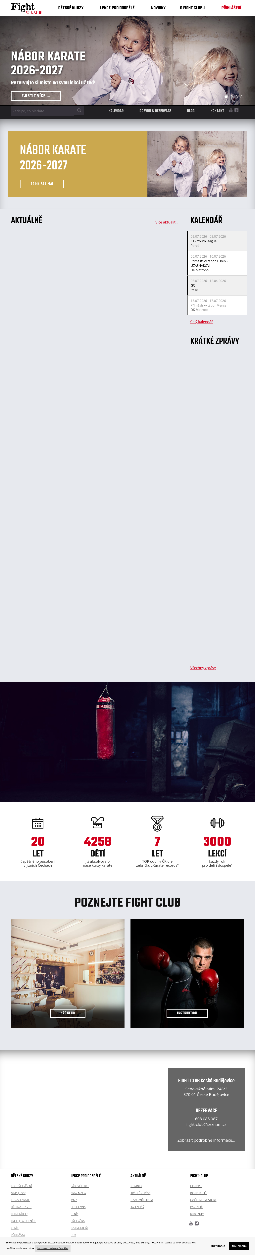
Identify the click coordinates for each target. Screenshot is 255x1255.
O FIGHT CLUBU (193, 8)
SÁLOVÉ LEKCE (80, 1186)
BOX (73, 1235)
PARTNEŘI (196, 1207)
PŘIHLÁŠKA (18, 1235)
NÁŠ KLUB (68, 1013)
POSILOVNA (78, 1207)
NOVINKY (158, 8)
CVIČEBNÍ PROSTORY (203, 1200)
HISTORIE (196, 1186)
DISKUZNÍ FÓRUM (141, 1200)
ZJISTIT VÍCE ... (36, 96)
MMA (74, 1200)
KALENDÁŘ (116, 111)
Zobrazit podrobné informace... (206, 1140)
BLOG (191, 111)
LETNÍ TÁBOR (19, 1214)
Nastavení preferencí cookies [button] (52, 1248)
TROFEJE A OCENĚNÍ (23, 1221)
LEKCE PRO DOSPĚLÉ (118, 8)
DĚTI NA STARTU (21, 1207)
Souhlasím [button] (239, 1246)
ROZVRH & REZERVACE (155, 111)
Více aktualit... (166, 222)
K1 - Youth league (204, 241)
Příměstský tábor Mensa (209, 305)
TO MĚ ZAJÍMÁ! (41, 184)
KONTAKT (217, 111)
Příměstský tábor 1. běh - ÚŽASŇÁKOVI (209, 263)
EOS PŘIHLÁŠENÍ (21, 1186)
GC (193, 285)
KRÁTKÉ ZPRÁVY (140, 1193)
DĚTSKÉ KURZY (71, 8)
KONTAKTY (197, 1214)
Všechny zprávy (203, 667)
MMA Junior (18, 1193)
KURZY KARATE (20, 1200)
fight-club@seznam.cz (206, 1124)
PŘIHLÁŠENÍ (231, 8)
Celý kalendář (201, 321)
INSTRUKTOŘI (187, 1013)
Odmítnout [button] (218, 1246)
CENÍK (15, 1228)
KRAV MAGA (78, 1193)
